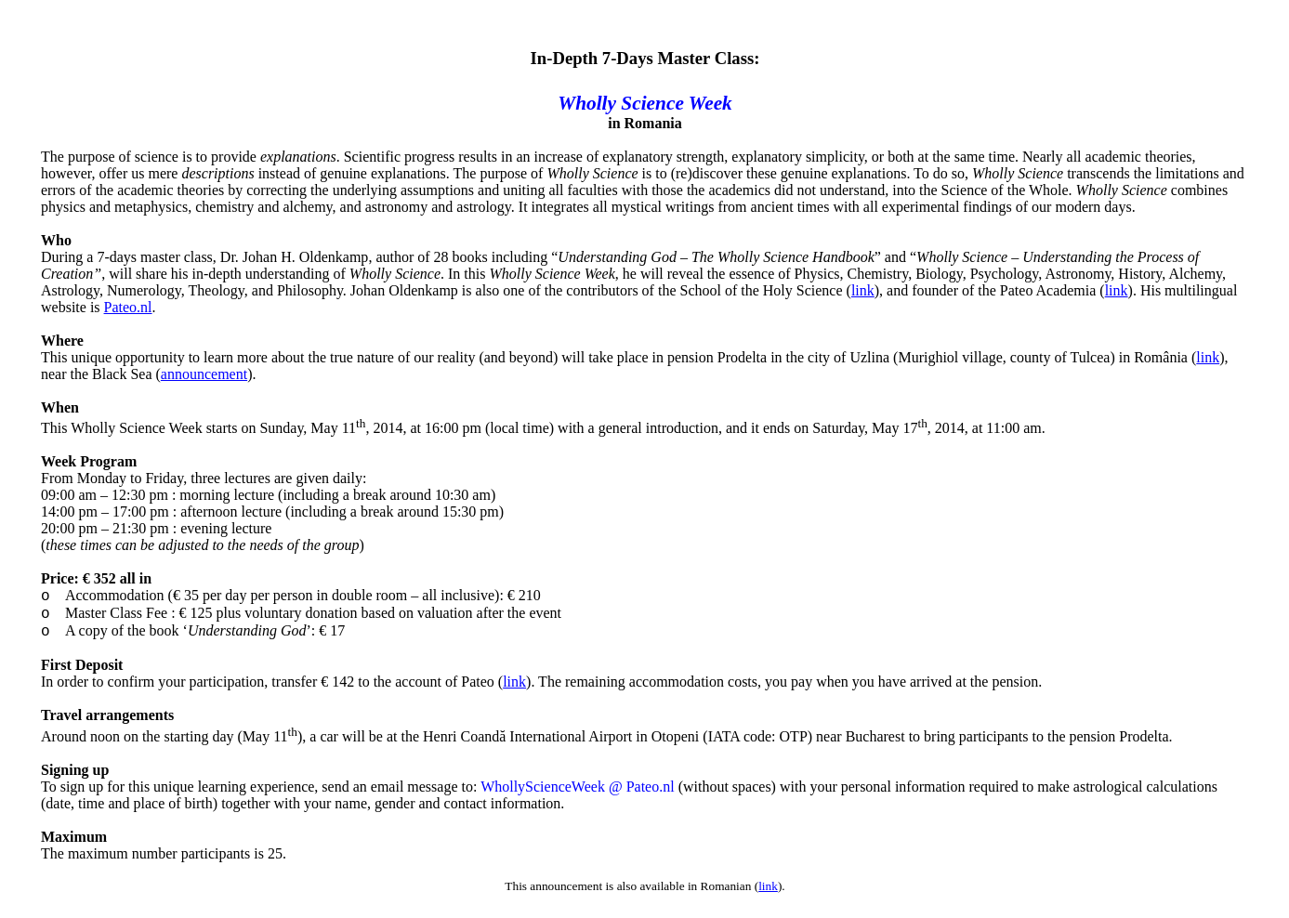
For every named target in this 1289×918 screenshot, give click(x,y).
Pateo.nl (128, 307)
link (863, 290)
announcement (204, 374)
